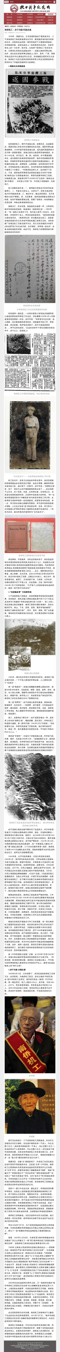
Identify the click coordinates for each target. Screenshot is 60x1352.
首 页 (9, 14)
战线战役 (50, 14)
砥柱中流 (9, 23)
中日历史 (19, 14)
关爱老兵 (30, 17)
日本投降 (30, 14)
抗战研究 (19, 23)
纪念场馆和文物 (40, 23)
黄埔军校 (19, 20)
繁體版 (12, 1)
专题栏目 (50, 20)
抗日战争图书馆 (40, 17)
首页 (7, 26)
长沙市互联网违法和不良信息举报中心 (39, 1345)
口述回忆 (19, 17)
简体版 (6, 1)
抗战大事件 (40, 20)
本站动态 (9, 20)
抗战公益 (50, 17)
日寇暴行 (30, 20)
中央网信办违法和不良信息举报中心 (20, 1345)
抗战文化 (50, 23)
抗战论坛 (30, 23)
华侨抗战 (20, 26)
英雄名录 (9, 17)
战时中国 (40, 14)
